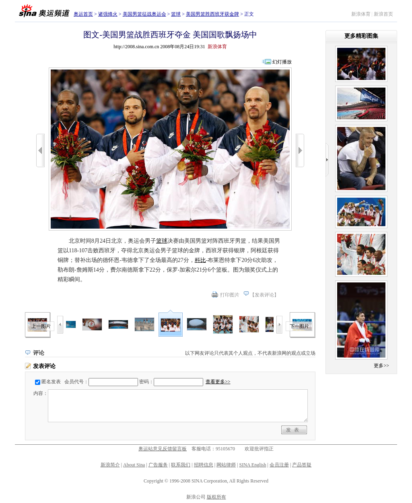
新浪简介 (110, 465)
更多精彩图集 (361, 36)
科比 (200, 260)
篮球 (176, 14)
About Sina (134, 465)
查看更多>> (218, 381)
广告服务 (158, 465)
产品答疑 (301, 465)
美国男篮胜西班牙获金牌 (212, 14)
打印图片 (229, 295)
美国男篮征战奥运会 (144, 14)
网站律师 (226, 465)
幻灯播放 (282, 62)
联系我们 (180, 465)
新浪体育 (361, 14)
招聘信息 (203, 465)
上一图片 (41, 326)
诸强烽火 (107, 14)
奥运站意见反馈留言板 (162, 449)
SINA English (252, 465)
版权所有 (216, 497)
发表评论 (264, 295)
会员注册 (279, 465)
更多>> (381, 365)
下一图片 (299, 326)
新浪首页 (383, 14)
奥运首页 (83, 14)
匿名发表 (51, 381)
